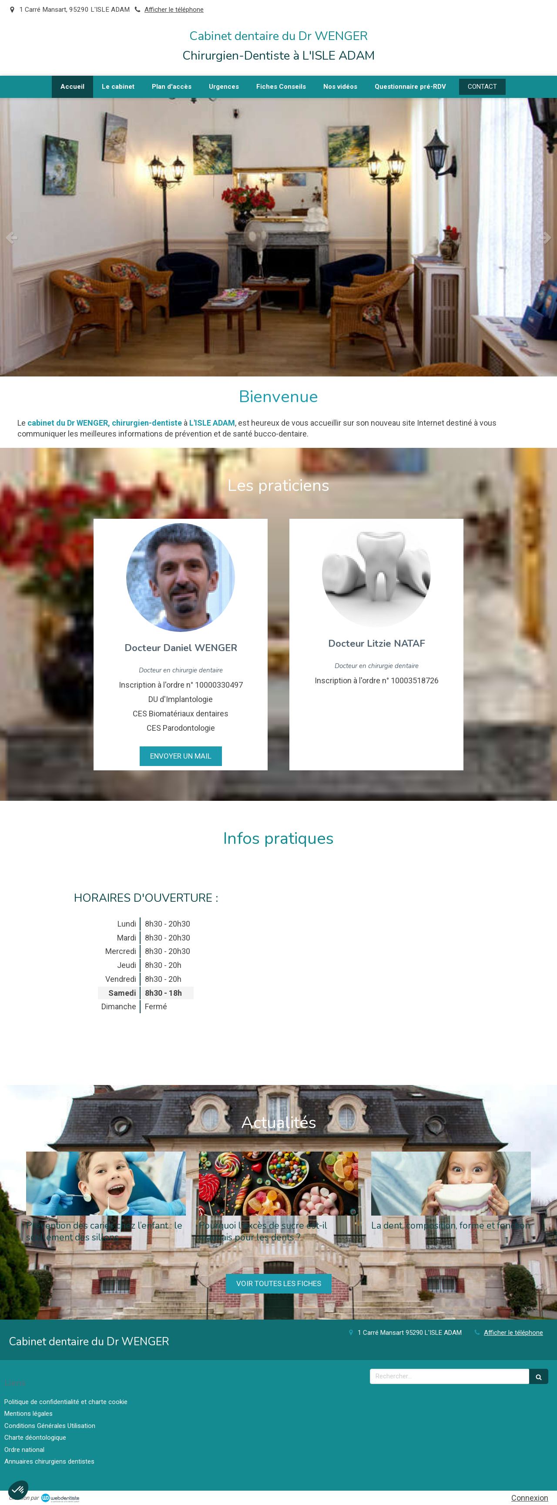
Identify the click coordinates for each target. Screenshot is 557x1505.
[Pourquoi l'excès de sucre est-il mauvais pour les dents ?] (279, 1184)
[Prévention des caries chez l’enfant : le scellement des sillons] (106, 1184)
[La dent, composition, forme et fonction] (451, 1184)
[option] (278, 237)
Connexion (529, 1497)
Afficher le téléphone (174, 9)
